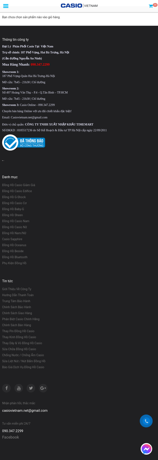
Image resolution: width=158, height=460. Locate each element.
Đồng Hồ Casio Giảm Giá (18, 185)
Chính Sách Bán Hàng (16, 325)
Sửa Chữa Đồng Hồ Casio (19, 349)
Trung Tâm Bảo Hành (16, 301)
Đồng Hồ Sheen (12, 215)
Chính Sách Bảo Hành (16, 307)
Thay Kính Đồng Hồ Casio (19, 337)
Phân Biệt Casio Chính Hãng (21, 319)
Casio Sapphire (12, 239)
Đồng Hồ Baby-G (13, 209)
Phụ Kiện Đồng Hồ (14, 263)
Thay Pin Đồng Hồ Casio (18, 331)
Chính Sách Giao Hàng (17, 313)
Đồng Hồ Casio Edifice (17, 191)
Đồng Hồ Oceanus (14, 245)
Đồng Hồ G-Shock (14, 197)
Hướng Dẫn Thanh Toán (18, 295)
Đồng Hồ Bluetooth (14, 257)
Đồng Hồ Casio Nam (15, 221)
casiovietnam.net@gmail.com (25, 411)
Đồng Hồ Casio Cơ (14, 203)
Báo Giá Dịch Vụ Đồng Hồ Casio (23, 367)
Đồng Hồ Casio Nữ (14, 227)
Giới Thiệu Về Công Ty (16, 289)
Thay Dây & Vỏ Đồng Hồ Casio (22, 343)
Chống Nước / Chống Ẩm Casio (23, 355)
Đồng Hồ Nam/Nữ (14, 233)
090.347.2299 (12, 431)
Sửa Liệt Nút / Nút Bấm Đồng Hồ (24, 361)
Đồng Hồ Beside (13, 251)
